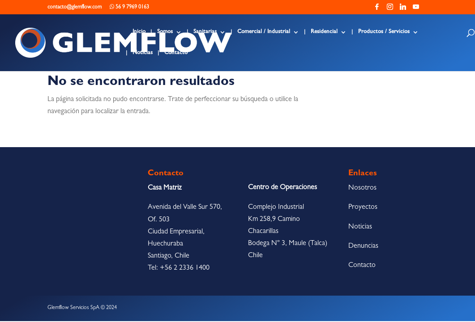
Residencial (324, 32)
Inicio (139, 32)
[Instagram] (390, 9)
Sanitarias (205, 32)
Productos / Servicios (384, 32)
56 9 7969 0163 (129, 7)
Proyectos (362, 207)
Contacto (176, 53)
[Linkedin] (403, 9)
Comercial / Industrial (263, 32)
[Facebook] (377, 9)
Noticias (143, 53)
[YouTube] (415, 9)
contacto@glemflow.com (74, 7)
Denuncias (363, 246)
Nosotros (362, 188)
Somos (165, 32)
